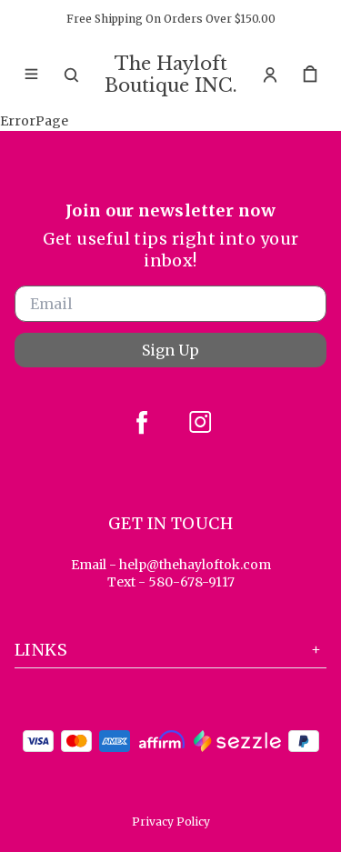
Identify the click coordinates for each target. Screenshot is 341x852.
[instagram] (200, 422)
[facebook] (142, 422)
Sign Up (170, 350)
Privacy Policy (171, 821)
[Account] (270, 74)
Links (170, 649)
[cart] (310, 74)
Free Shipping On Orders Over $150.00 (171, 18)
